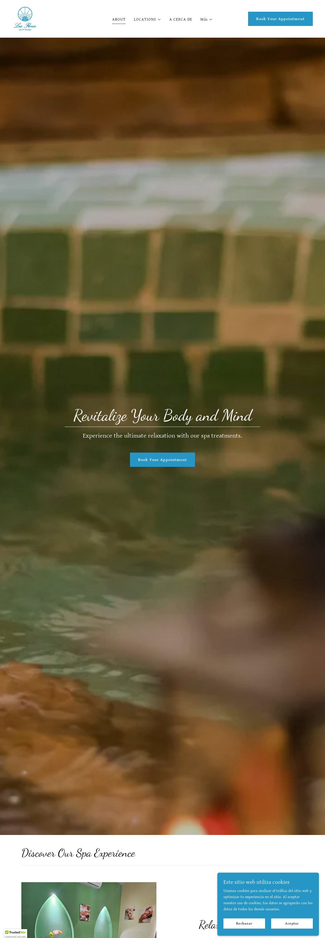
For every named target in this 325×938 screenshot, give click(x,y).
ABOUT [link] (119, 19)
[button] (147, 20)
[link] (25, 18)
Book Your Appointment (280, 19)
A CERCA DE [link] (180, 19)
